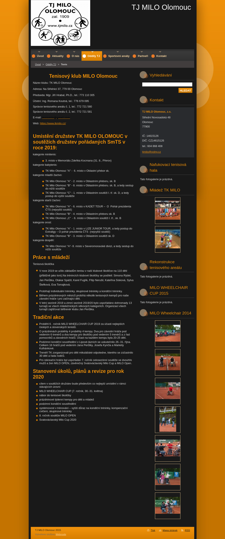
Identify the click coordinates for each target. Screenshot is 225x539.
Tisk (153, 530)
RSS (187, 530)
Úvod (38, 64)
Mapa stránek (170, 530)
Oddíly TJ (51, 64)
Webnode (61, 534)
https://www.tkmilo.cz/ (53, 123)
